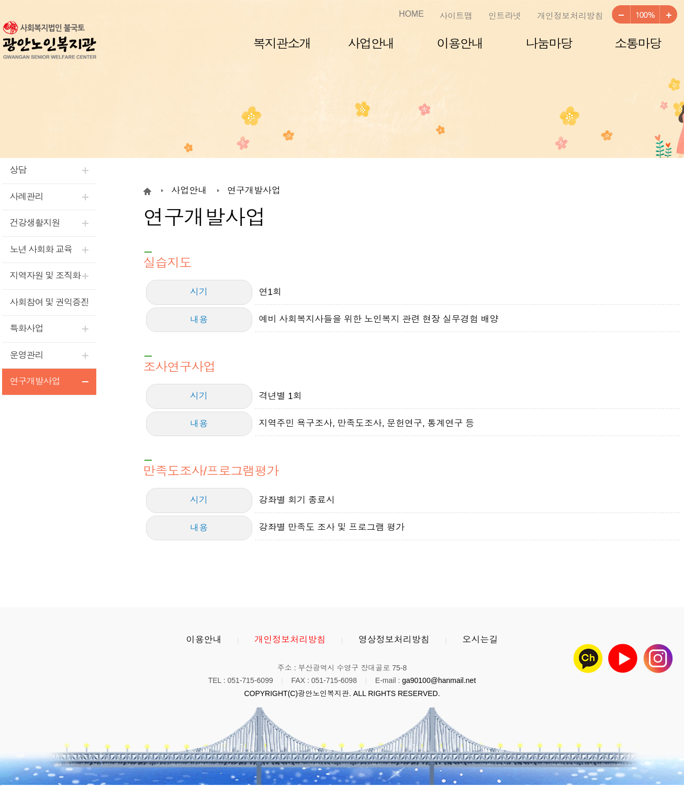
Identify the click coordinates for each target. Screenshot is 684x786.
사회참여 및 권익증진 (49, 302)
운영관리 (26, 355)
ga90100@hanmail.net (439, 680)
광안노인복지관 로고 (49, 41)
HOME (411, 13)
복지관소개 (282, 44)
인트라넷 (504, 16)
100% (644, 14)
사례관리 (26, 197)
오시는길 (480, 640)
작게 (620, 14)
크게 (668, 14)
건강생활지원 (35, 223)
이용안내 (460, 44)
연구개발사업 (35, 381)
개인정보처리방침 (570, 16)
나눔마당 (549, 44)
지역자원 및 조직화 (45, 276)
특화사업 (26, 329)
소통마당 (638, 44)
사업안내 (371, 44)
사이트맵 (456, 16)
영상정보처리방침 (394, 640)
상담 (18, 170)
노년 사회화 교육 (41, 250)
